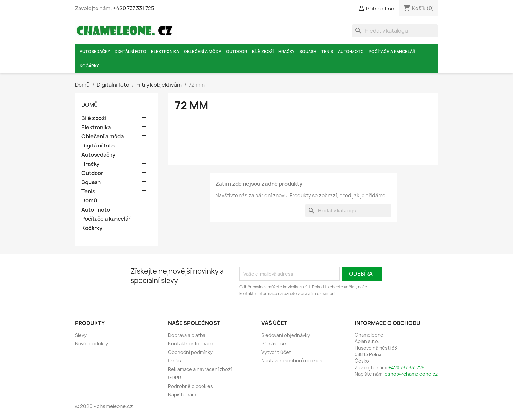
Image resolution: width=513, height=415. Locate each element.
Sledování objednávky (285, 335)
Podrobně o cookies (190, 386)
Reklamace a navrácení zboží (200, 369)
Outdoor (236, 51)
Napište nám (182, 394)
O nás (174, 360)
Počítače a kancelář (392, 51)
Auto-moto (351, 51)
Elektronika (165, 51)
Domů (89, 104)
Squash (307, 51)
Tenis (327, 51)
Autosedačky (95, 51)
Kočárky (89, 66)
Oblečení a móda (202, 51)
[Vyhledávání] (395, 30)
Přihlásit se (273, 343)
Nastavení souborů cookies (291, 360)
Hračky (286, 51)
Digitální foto (130, 51)
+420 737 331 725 (133, 8)
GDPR (174, 377)
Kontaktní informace (190, 343)
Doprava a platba (186, 335)
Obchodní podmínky (190, 352)
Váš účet (274, 323)
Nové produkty (91, 343)
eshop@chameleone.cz (411, 374)
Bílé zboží (263, 51)
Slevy (81, 335)
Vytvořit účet (276, 352)
